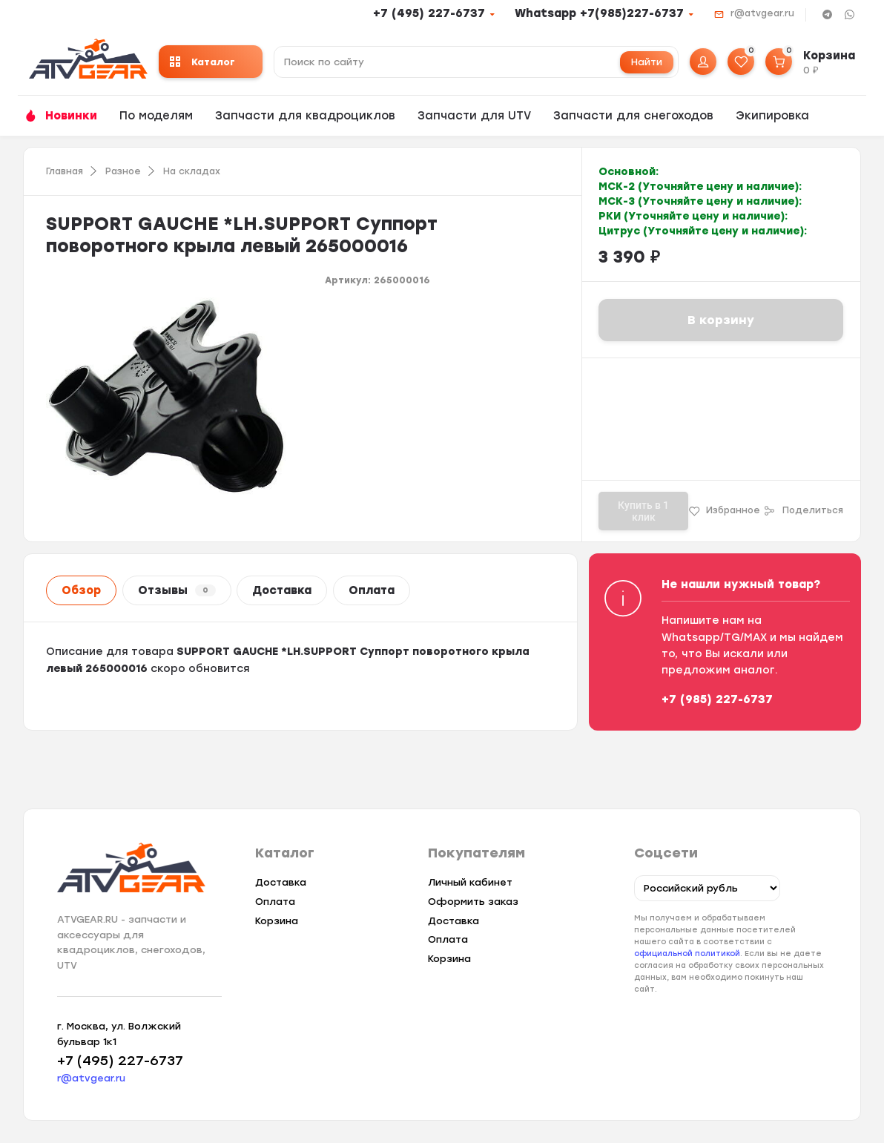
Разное (123, 171)
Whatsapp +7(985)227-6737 (599, 13)
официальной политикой (687, 953)
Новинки (71, 115)
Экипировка (772, 115)
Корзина (276, 920)
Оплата (372, 590)
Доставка (281, 590)
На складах (191, 171)
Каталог (202, 61)
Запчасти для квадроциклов (305, 115)
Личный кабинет (470, 882)
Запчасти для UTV (474, 115)
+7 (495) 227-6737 (429, 13)
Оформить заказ (473, 901)
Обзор (81, 590)
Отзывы (177, 590)
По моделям (156, 115)
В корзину (720, 320)
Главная (64, 171)
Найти (646, 61)
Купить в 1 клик (643, 511)
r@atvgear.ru (762, 13)
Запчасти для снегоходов (633, 115)
